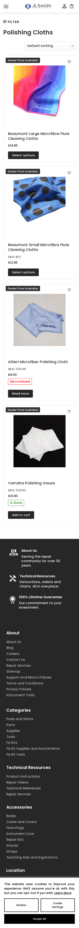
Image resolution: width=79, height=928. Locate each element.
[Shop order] (50, 46)
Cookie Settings (57, 905)
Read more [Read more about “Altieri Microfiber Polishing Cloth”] (20, 393)
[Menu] (6, 6)
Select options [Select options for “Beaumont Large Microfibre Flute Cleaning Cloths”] (23, 155)
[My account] (64, 6)
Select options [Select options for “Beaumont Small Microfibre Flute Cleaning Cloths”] (23, 272)
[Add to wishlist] (69, 62)
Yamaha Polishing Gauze (31, 483)
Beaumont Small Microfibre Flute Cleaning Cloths (38, 247)
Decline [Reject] (21, 905)
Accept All (39, 919)
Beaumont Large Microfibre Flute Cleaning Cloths (39, 136)
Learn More (62, 893)
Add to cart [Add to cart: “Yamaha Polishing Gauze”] (21, 515)
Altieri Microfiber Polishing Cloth (38, 361)
